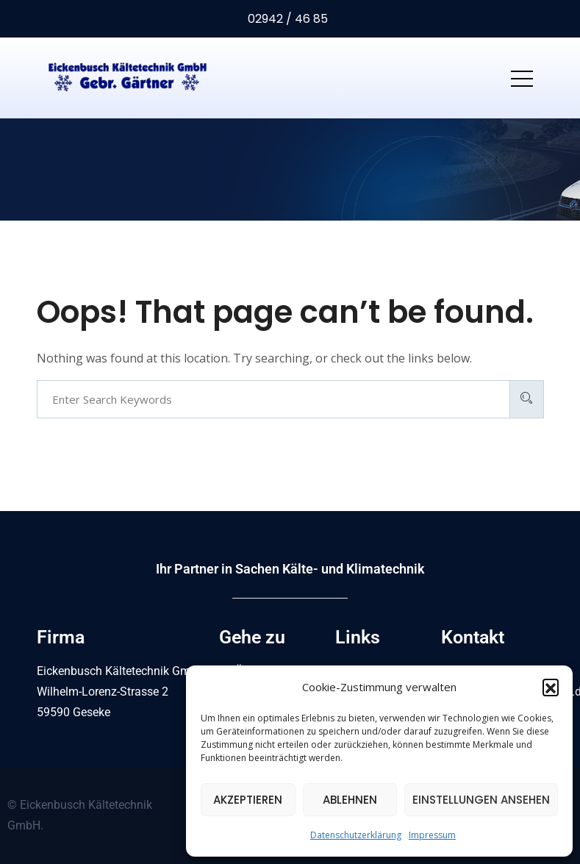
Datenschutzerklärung (355, 835)
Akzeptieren (247, 799)
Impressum (432, 835)
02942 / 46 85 (286, 18)
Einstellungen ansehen (481, 799)
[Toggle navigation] (522, 78)
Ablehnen (350, 799)
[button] (550, 686)
